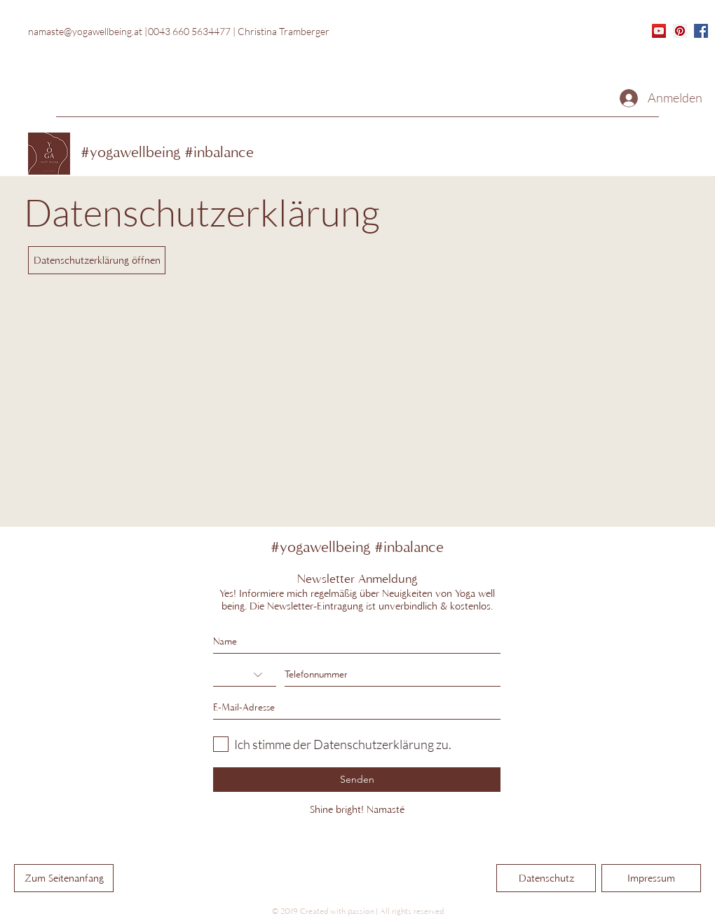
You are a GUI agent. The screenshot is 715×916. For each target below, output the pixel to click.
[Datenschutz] (546, 878)
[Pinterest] (680, 31)
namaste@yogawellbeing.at (85, 31)
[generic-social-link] (701, 31)
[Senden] (356, 779)
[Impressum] (651, 878)
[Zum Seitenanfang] (64, 878)
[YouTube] (659, 31)
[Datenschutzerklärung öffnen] (96, 260)
